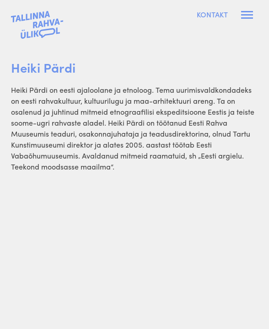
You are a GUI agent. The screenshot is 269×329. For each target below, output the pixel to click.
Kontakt (212, 14)
